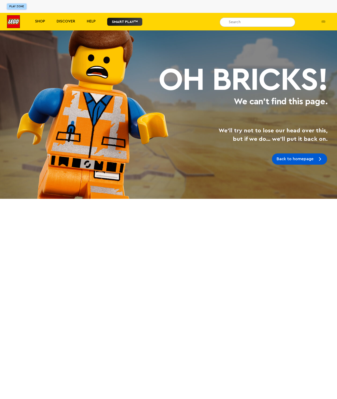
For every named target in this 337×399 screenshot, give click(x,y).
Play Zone (16, 6)
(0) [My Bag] (319, 21)
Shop (40, 21)
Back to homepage (295, 159)
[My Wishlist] (306, 21)
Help (91, 21)
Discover (66, 21)
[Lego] (13, 21)
